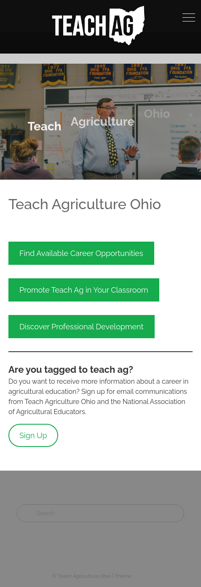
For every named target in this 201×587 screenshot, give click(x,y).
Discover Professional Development (81, 326)
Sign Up (33, 435)
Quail (140, 575)
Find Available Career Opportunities (81, 253)
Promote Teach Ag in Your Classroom (83, 289)
